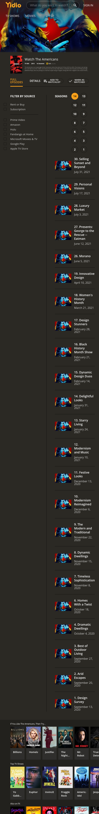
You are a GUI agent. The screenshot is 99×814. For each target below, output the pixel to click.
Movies (30, 16)
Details (35, 81)
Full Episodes (16, 81)
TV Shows (12, 16)
